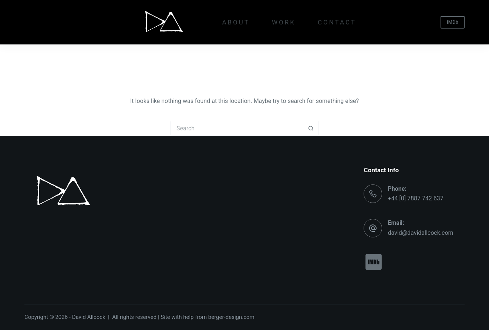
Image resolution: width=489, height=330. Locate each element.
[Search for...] (237, 128)
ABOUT (236, 22)
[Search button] (311, 128)
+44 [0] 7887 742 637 (415, 198)
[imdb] (373, 262)
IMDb (452, 22)
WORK (284, 22)
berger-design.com (231, 317)
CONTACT (337, 22)
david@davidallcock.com (420, 232)
